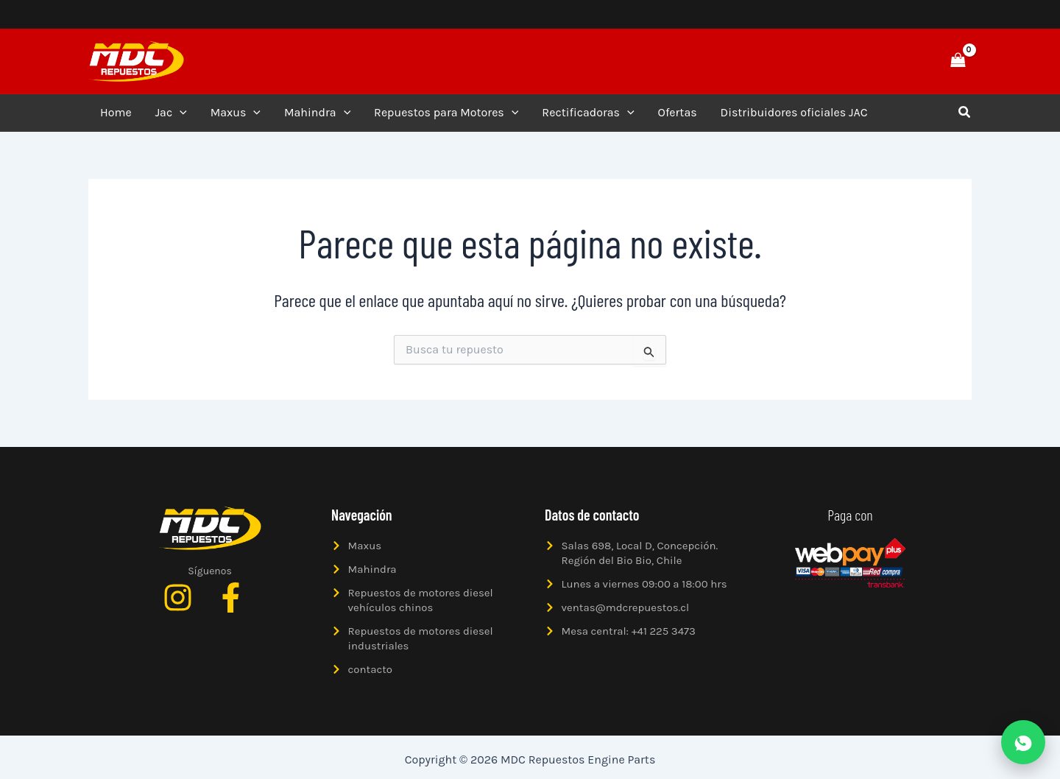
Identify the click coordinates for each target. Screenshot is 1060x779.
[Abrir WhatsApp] (1023, 742)
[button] (907, 61)
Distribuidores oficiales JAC (794, 112)
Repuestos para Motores (446, 112)
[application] (179, 112)
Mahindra (317, 112)
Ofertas (677, 112)
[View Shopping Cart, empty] (958, 60)
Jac (171, 112)
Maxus (236, 112)
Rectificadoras (588, 112)
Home (116, 112)
